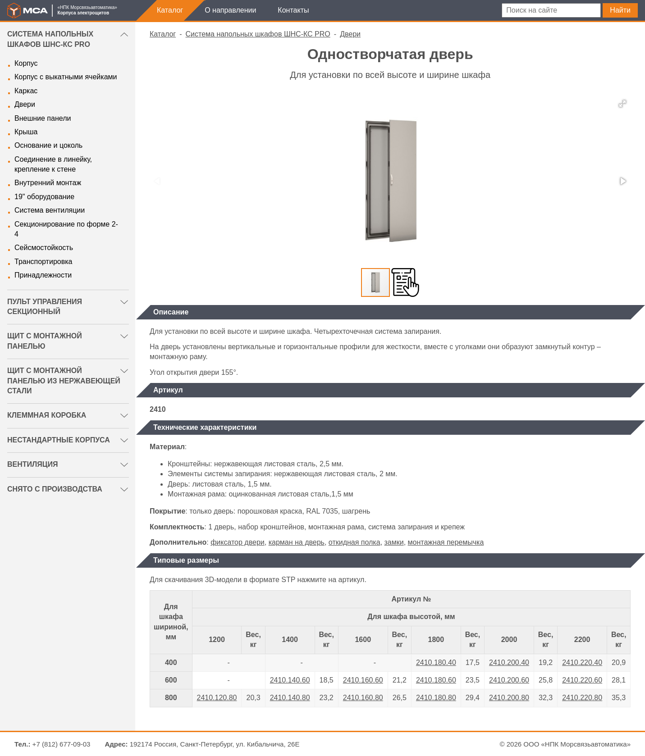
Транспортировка (43, 261)
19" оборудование (44, 196)
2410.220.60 (582, 680)
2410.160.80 (363, 697)
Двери (24, 104)
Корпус (26, 63)
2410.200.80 (509, 697)
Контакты (293, 10)
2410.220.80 (582, 697)
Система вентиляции (49, 210)
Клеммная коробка (46, 415)
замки (394, 542)
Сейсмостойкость (43, 247)
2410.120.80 (217, 697)
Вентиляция (32, 464)
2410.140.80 (290, 697)
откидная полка (354, 542)
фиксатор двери (237, 542)
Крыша (25, 132)
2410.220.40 (582, 662)
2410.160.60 (363, 680)
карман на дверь (297, 542)
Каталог (170, 10)
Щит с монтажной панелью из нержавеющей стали (63, 381)
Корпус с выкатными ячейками (65, 77)
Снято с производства (54, 489)
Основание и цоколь (48, 145)
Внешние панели (42, 118)
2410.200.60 (509, 680)
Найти (620, 10)
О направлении (230, 10)
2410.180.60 (436, 680)
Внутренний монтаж (47, 183)
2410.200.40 (509, 662)
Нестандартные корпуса (58, 440)
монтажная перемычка (446, 542)
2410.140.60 (290, 680)
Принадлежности (43, 275)
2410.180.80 (436, 697)
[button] (622, 103)
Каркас (25, 91)
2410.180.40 (436, 662)
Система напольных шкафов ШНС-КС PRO (258, 34)
